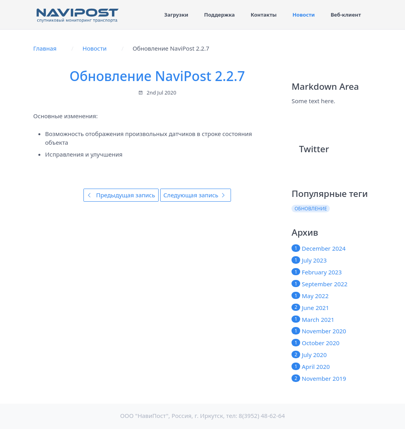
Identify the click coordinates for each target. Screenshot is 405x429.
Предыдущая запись (121, 195)
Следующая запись (195, 195)
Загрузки (176, 14)
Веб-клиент (346, 14)
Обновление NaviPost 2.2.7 (157, 76)
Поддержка (219, 14)
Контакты (264, 14)
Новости (303, 14)
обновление (311, 208)
